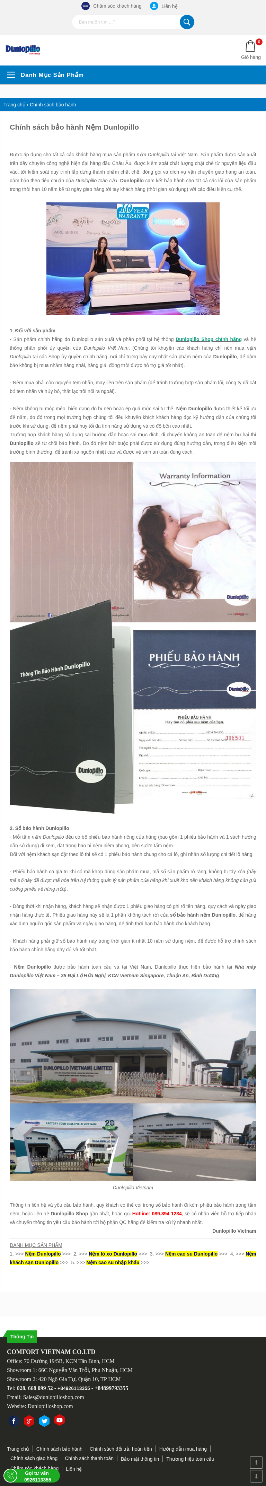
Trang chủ (18, 1449)
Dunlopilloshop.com (50, 1406)
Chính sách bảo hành (59, 1449)
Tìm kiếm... (187, 22)
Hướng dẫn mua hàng (183, 1449)
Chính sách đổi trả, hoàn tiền (121, 1449)
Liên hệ (164, 6)
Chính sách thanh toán (89, 1458)
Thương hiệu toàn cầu (190, 1459)
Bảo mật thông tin (140, 1459)
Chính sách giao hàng (33, 1458)
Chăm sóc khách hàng (111, 6)
